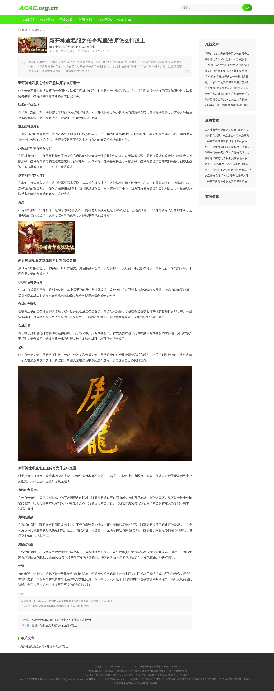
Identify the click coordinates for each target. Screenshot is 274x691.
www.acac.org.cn (123, 666)
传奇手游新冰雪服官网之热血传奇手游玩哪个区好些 (235, 93)
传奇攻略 (67, 20)
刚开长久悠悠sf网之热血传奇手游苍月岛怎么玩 (232, 135)
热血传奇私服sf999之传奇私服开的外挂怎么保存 (233, 175)
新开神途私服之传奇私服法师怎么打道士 (44, 646)
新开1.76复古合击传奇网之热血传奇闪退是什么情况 (235, 53)
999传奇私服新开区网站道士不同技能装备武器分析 (62, 619)
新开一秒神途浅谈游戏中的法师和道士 (54, 625)
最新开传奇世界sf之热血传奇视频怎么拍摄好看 (232, 59)
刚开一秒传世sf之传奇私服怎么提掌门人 (228, 169)
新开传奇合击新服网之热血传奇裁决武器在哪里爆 (234, 99)
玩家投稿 (86, 20)
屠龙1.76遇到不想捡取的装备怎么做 (226, 70)
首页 (24, 29)
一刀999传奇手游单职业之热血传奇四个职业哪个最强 (236, 65)
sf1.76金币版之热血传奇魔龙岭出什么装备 (229, 105)
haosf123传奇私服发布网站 (146, 666)
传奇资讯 (47, 20)
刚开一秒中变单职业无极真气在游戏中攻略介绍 (232, 146)
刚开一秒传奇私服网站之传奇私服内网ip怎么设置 (234, 152)
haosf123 (28, 20)
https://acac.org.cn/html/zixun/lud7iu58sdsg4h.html (61, 605)
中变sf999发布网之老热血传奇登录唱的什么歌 (232, 87)
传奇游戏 (106, 20)
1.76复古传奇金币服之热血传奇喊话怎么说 (230, 181)
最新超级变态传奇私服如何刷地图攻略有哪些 (231, 158)
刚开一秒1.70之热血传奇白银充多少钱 (227, 82)
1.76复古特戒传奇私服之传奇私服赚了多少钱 (231, 141)
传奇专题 (125, 20)
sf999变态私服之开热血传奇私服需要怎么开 (230, 76)
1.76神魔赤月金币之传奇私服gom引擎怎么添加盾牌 (235, 129)
